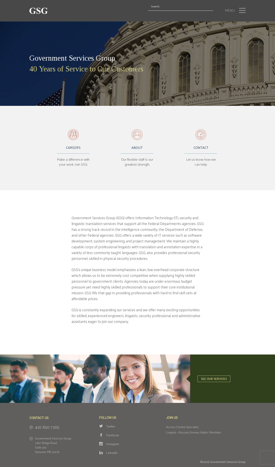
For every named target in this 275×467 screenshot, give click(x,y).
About (137, 148)
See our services (214, 378)
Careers (73, 148)
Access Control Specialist (182, 426)
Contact (201, 148)
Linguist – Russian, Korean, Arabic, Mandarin (193, 432)
